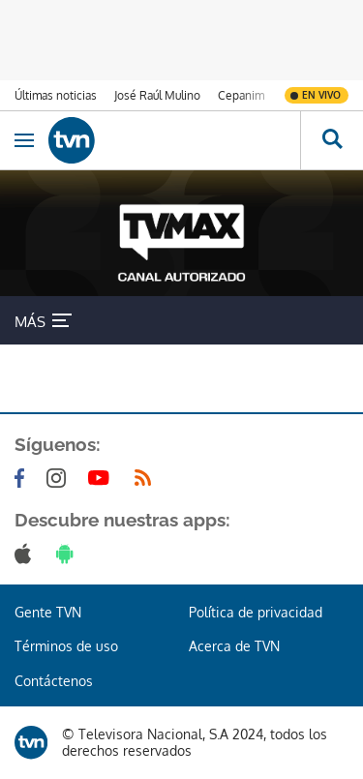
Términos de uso (66, 646)
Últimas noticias (56, 95)
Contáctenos (54, 681)
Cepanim (241, 95)
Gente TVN (48, 612)
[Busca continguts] (331, 140)
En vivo (321, 95)
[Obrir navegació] (24, 140)
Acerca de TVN (234, 646)
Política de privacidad (255, 612)
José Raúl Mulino (157, 95)
